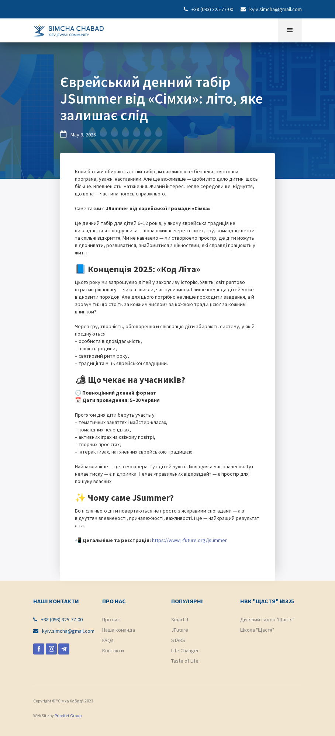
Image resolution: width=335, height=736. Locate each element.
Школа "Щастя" (257, 629)
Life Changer (185, 650)
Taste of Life (184, 660)
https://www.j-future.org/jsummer (189, 540)
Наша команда (118, 629)
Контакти (113, 650)
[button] (290, 30)
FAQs (108, 640)
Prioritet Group (68, 715)
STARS (178, 640)
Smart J (179, 619)
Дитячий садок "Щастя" (267, 619)
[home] (68, 28)
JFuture (179, 629)
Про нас (111, 619)
